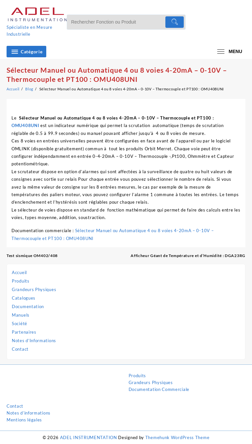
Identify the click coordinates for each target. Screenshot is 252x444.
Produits (21, 281)
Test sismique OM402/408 (32, 255)
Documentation (28, 306)
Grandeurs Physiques (34, 289)
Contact (20, 349)
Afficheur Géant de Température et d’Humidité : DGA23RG (188, 255)
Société (19, 323)
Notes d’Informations (34, 340)
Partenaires (24, 332)
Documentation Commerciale (159, 389)
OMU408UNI (25, 125)
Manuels (21, 315)
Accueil (19, 272)
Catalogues (23, 298)
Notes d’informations (29, 413)
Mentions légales (24, 419)
